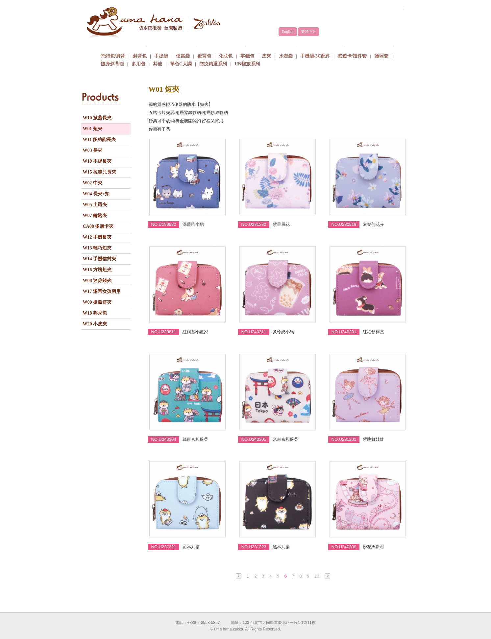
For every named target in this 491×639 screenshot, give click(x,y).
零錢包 (247, 56)
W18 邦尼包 (95, 313)
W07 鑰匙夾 (95, 215)
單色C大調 (181, 63)
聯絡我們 (369, 44)
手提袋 (161, 56)
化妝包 (226, 56)
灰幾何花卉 (373, 224)
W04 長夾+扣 (96, 193)
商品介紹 (221, 44)
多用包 (138, 63)
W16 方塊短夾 (97, 269)
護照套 (381, 56)
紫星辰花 (281, 224)
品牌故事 (171, 44)
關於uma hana (122, 44)
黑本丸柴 (281, 546)
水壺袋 (286, 56)
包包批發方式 (270, 44)
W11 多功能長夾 (99, 139)
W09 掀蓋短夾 (97, 302)
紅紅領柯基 (373, 331)
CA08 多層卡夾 (98, 226)
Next (327, 576)
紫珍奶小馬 (283, 331)
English (288, 32)
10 (316, 576)
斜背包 (140, 56)
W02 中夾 (93, 182)
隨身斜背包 (112, 63)
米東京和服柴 (285, 439)
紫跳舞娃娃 (373, 439)
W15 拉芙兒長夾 (99, 172)
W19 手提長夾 (97, 161)
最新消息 (319, 44)
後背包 (204, 56)
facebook (387, 15)
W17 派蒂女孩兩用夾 (102, 293)
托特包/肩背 (113, 56)
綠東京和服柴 (195, 439)
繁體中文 (308, 32)
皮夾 (266, 56)
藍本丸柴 (191, 546)
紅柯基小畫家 (195, 331)
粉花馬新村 (373, 546)
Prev (238, 576)
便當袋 (183, 56)
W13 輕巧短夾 (97, 248)
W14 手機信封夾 (99, 258)
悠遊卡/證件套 (352, 56)
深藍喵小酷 (193, 224)
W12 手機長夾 (97, 237)
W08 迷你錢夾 (97, 280)
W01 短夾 (93, 128)
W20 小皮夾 (95, 323)
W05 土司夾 (95, 204)
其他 (157, 63)
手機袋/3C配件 (315, 56)
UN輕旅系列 (247, 63)
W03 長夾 (93, 150)
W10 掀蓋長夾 (97, 117)
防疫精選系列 (213, 63)
